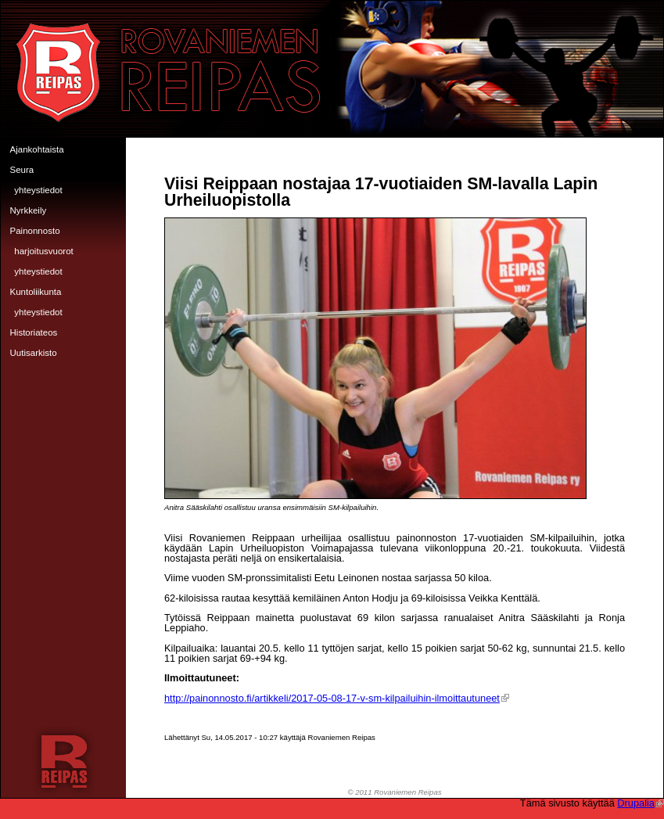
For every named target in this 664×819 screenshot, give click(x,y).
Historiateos (34, 332)
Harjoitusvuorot (44, 251)
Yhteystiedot (38, 190)
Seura (22, 169)
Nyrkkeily (28, 210)
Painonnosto (35, 230)
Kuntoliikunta (36, 291)
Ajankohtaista (37, 149)
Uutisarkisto (33, 352)
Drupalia (640, 803)
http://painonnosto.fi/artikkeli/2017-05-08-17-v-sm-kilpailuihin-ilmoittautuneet (336, 698)
